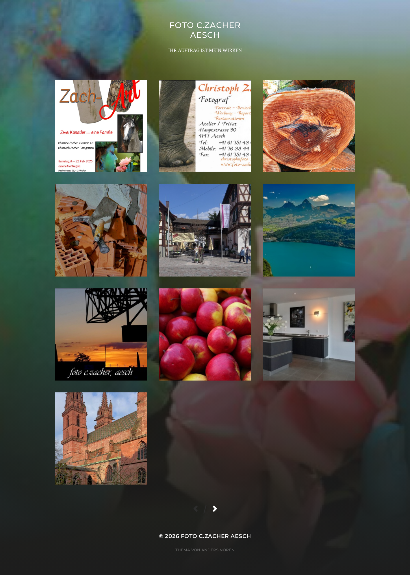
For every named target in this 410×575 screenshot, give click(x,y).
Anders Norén (218, 550)
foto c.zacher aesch (204, 30)
